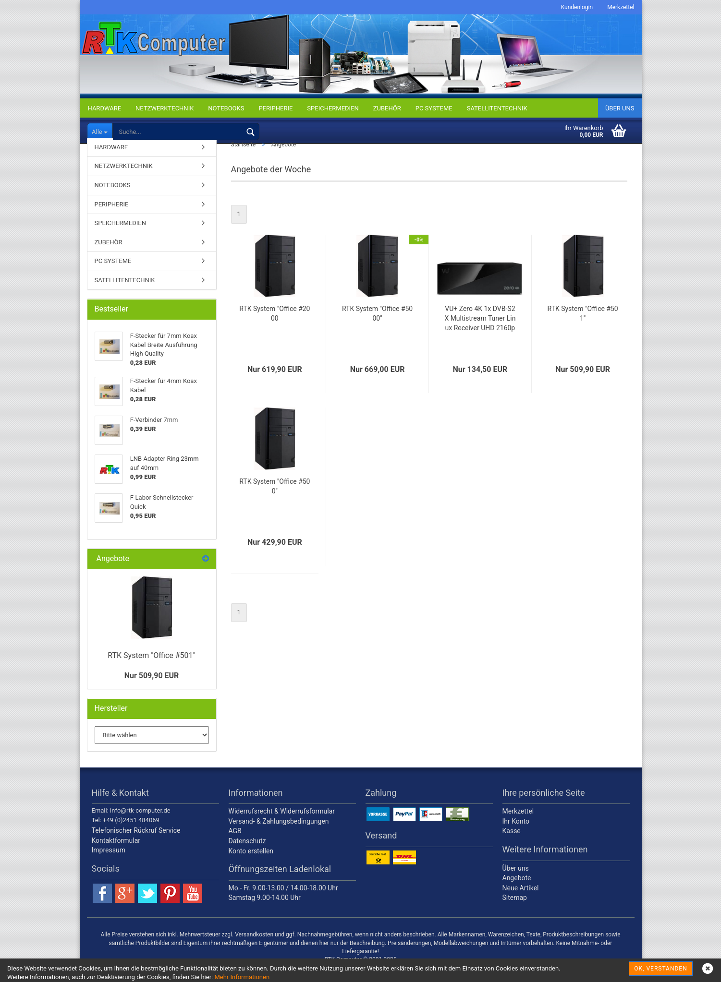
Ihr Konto (515, 834)
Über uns (620, 108)
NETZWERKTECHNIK (164, 108)
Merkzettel (620, 7)
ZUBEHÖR (387, 108)
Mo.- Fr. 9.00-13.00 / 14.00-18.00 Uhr (283, 901)
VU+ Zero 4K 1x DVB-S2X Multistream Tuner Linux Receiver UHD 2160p (479, 331)
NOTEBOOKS (226, 108)
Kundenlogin (577, 7)
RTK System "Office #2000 (274, 326)
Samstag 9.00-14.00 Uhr (265, 911)
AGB (235, 845)
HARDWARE (105, 108)
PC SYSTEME (433, 108)
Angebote (516, 892)
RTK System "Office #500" (274, 499)
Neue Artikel (520, 901)
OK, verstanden (660, 968)
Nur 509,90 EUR (151, 689)
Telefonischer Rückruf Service (136, 844)
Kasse (511, 845)
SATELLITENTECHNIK (497, 108)
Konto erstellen (251, 864)
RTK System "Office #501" (582, 326)
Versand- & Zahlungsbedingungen (279, 834)
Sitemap (514, 911)
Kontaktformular (116, 854)
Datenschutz (247, 854)
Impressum (108, 864)
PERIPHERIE (275, 108)
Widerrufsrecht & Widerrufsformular (282, 824)
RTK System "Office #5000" (377, 326)
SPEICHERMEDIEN (332, 108)
